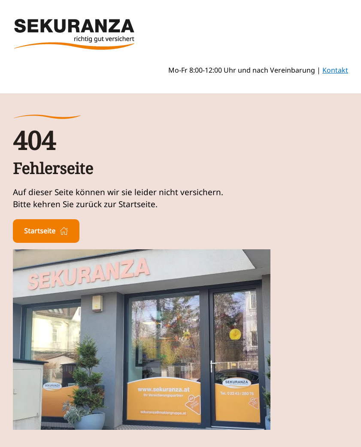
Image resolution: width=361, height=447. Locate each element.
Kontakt (335, 70)
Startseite (46, 231)
